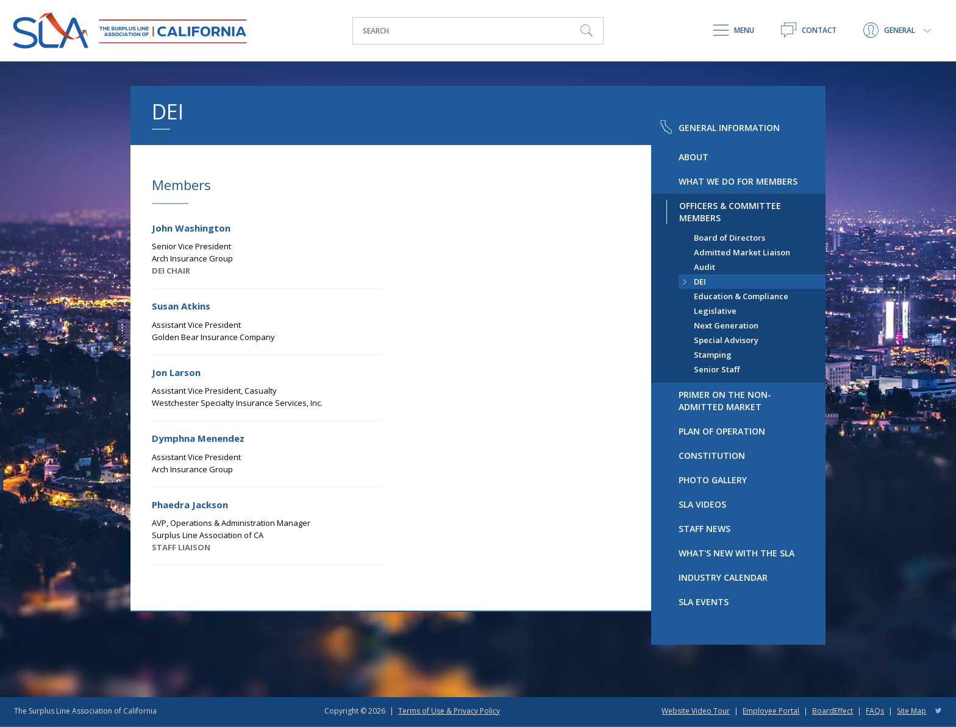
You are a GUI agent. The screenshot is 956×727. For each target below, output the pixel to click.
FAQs (875, 711)
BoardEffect (832, 711)
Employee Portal (771, 711)
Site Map (911, 711)
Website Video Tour (696, 711)
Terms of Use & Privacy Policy (449, 711)
